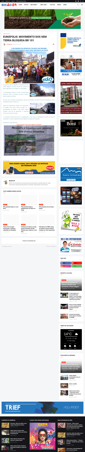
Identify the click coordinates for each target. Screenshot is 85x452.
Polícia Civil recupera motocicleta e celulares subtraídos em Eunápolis (9, 228)
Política (52, 4)
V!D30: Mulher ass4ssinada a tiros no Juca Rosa (74, 377)
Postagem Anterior (7, 246)
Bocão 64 (12, 180)
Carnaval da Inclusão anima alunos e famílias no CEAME (75, 316)
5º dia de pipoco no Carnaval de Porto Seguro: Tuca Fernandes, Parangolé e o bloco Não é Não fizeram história (75, 296)
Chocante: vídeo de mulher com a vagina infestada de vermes (18, 424)
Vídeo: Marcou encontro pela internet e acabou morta (17, 439)
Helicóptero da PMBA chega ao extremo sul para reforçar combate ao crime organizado (47, 228)
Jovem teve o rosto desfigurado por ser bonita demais (74, 449)
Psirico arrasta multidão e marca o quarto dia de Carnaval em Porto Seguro (75, 307)
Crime (65, 4)
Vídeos (59, 4)
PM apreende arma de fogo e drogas (46, 207)
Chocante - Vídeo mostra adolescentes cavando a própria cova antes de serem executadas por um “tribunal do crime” (74, 426)
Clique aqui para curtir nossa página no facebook (29, 124)
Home (3, 1)
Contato (13, 1)
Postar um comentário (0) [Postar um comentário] (29, 240)
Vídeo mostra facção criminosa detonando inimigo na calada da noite (18, 447)
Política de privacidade (21, 1)
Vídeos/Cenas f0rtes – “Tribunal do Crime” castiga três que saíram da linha (75, 393)
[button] (78, 5)
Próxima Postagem (51, 246)
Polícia (26, 4)
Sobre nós (8, 1)
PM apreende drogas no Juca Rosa (10, 207)
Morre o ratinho (73, 383)
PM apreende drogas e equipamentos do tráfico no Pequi (28, 208)
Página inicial (6, 33)
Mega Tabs (43, 4)
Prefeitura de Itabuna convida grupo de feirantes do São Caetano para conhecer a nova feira (29, 229)
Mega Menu (33, 4)
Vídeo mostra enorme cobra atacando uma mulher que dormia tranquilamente (18, 432)
